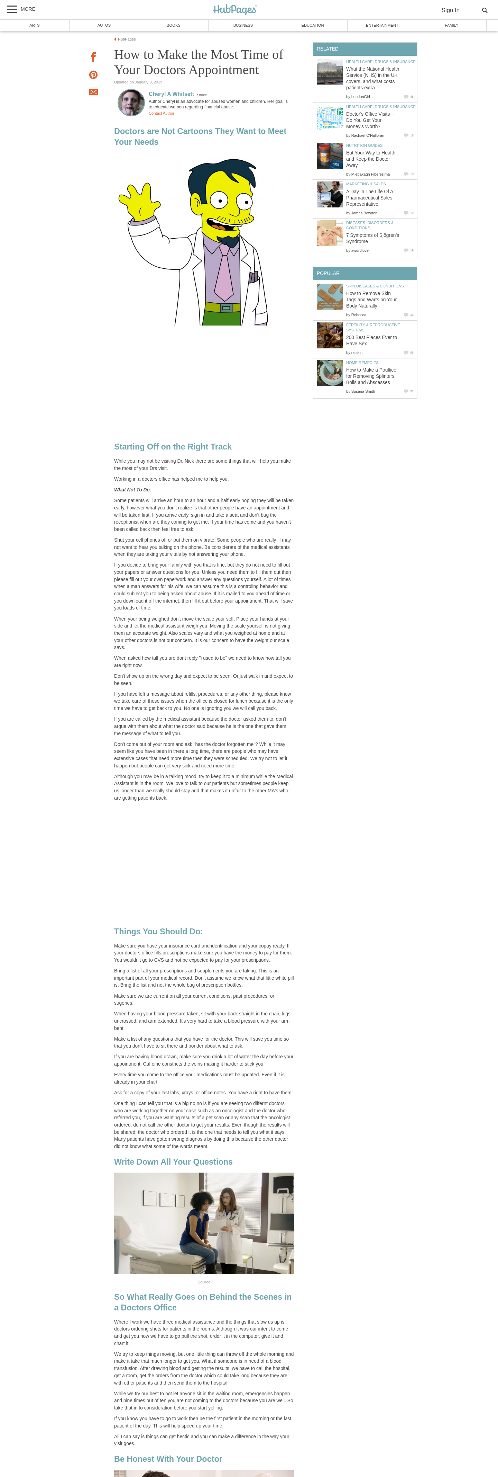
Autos (104, 25)
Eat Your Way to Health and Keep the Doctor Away (370, 159)
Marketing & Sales (366, 184)
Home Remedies (362, 363)
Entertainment (382, 25)
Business (243, 25)
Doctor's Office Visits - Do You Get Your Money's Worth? (369, 120)
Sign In (451, 10)
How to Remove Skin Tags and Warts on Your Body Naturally (371, 300)
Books (174, 25)
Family (452, 25)
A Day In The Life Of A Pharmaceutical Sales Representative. (369, 198)
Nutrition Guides (364, 145)
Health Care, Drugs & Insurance (381, 62)
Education (312, 25)
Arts (34, 25)
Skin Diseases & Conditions (375, 286)
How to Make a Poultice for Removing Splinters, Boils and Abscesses (371, 376)
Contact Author (161, 113)
